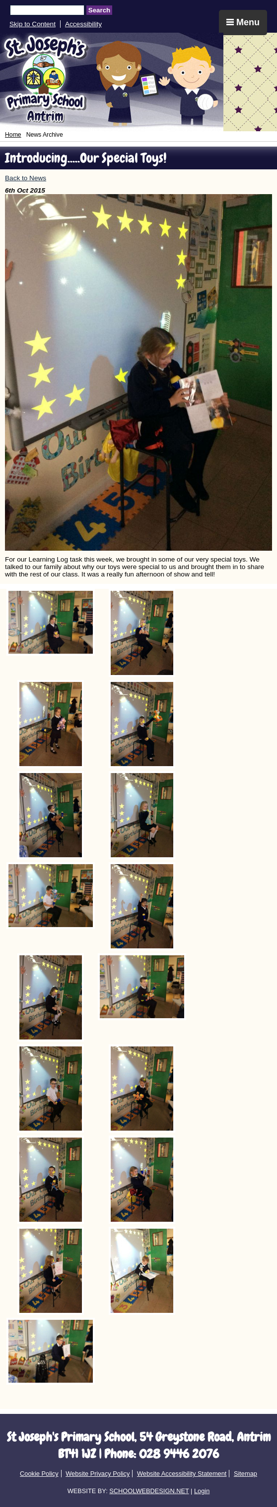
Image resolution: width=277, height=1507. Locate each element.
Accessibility (83, 24)
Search (99, 10)
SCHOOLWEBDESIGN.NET (149, 1491)
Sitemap (245, 1473)
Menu (243, 22)
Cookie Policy (39, 1473)
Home (13, 134)
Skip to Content (32, 24)
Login (201, 1491)
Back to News (25, 178)
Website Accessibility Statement (181, 1473)
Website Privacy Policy (98, 1473)
